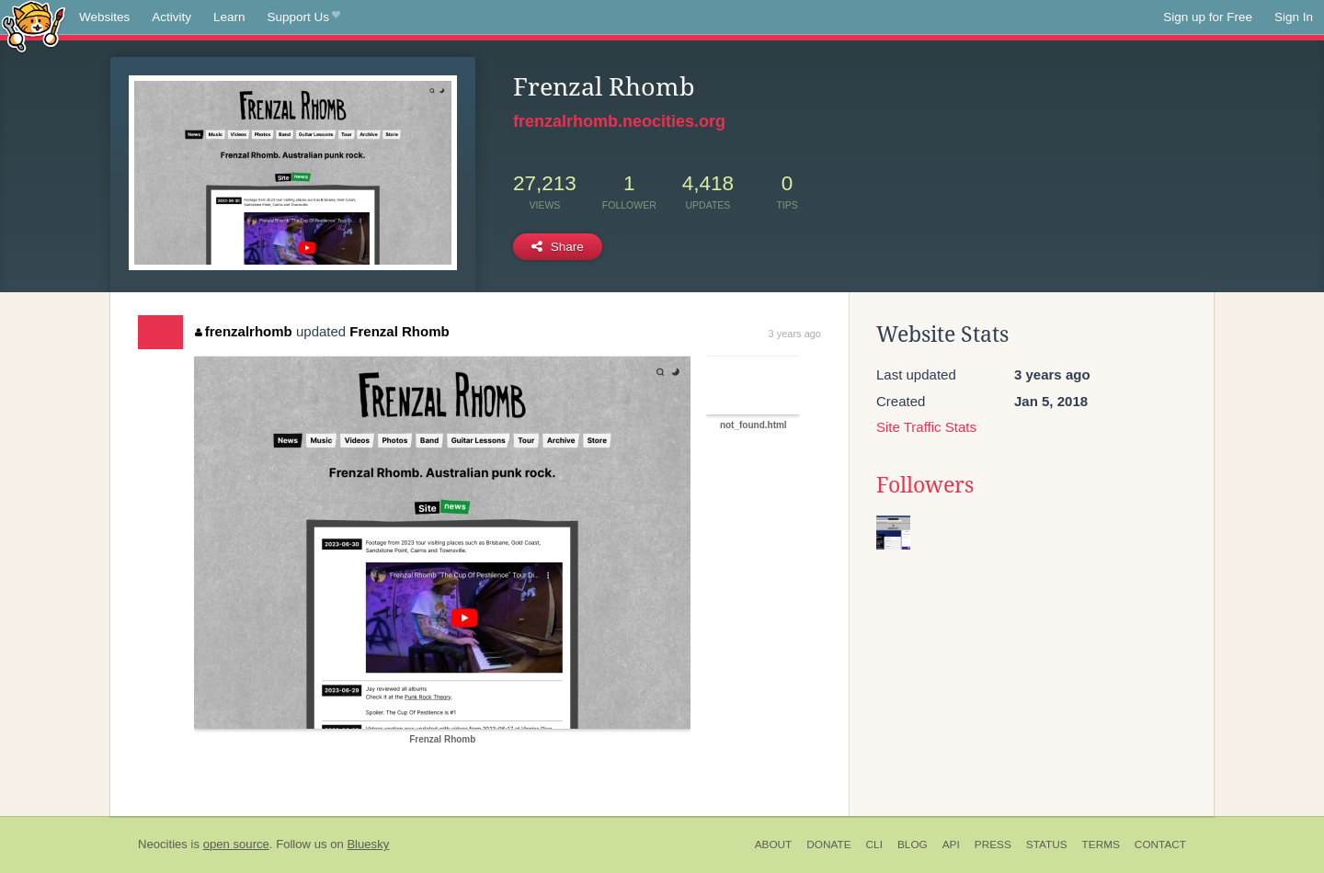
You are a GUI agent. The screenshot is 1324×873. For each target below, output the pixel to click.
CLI (874, 844)
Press (993, 844)
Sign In (1293, 17)
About (774, 844)
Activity (171, 17)
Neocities (163, 844)
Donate (828, 844)
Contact (1160, 844)
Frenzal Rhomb (399, 331)
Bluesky (368, 844)
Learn (229, 17)
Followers (925, 485)
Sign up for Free (1207, 17)
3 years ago (795, 333)
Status (1046, 844)
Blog (912, 844)
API (951, 844)
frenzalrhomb (243, 331)
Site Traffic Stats (926, 427)
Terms (1101, 844)
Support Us (304, 17)
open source (236, 844)
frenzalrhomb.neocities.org (619, 121)
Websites (104, 17)
